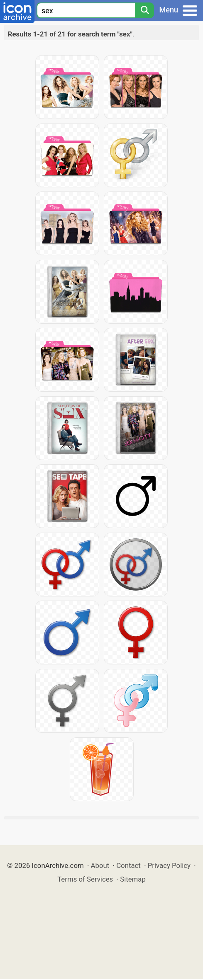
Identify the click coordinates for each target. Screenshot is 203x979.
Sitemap (133, 879)
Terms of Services (85, 879)
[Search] (144, 10)
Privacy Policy (169, 865)
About (100, 865)
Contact (128, 865)
